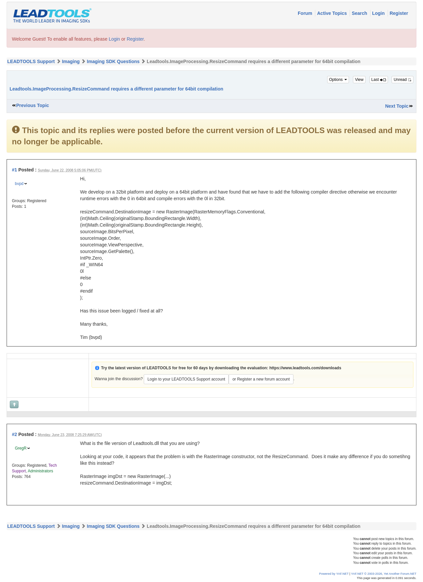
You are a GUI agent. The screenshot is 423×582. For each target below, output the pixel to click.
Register (399, 13)
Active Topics (332, 13)
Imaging (71, 61)
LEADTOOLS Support (31, 61)
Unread (402, 79)
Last (378, 79)
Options (338, 79)
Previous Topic (32, 105)
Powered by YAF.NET (334, 573)
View (359, 79)
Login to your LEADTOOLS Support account (186, 379)
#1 (14, 169)
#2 (14, 434)
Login (379, 13)
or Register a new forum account (260, 379)
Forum (305, 13)
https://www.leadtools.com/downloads (305, 368)
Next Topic (396, 106)
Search (360, 13)
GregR (20, 448)
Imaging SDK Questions (113, 61)
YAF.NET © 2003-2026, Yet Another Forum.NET (383, 573)
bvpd (19, 183)
